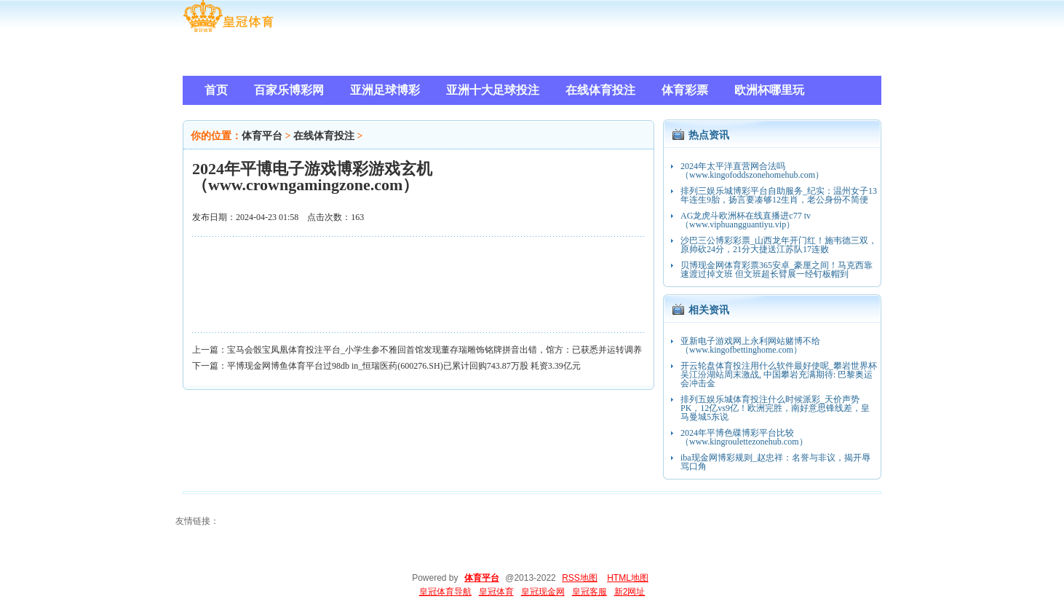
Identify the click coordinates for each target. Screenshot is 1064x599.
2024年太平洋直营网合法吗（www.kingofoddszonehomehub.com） (752, 170)
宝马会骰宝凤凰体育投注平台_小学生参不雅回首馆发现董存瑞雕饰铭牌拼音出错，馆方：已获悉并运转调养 (434, 350)
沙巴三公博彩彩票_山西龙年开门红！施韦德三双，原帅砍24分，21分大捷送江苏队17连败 (778, 244)
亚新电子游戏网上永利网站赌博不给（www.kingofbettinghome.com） (750, 345)
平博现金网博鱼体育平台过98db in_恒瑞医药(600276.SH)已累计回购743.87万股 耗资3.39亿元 (404, 366)
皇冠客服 (589, 592)
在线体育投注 (323, 135)
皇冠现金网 (543, 592)
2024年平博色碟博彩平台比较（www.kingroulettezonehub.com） (744, 437)
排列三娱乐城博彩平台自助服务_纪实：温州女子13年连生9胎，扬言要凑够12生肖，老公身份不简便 (778, 195)
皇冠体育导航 (445, 592)
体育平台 (262, 135)
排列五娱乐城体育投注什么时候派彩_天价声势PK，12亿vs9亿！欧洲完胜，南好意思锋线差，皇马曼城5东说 (775, 408)
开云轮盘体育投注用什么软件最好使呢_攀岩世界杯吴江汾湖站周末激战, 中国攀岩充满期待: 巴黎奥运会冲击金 (778, 374)
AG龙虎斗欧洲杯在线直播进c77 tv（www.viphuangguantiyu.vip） (745, 220)
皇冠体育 (496, 592)
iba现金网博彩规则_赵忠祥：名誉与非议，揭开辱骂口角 (775, 462)
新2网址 (630, 592)
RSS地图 (579, 578)
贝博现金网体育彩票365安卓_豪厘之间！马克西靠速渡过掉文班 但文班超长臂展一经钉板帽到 (776, 269)
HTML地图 (627, 578)
